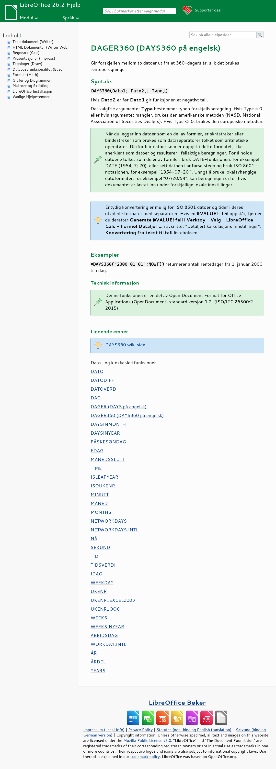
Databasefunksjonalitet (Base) (38, 69)
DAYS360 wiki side (125, 344)
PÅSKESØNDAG (108, 442)
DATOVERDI (104, 389)
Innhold (12, 35)
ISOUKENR (103, 486)
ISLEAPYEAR (104, 477)
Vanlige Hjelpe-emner (31, 96)
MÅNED (99, 503)
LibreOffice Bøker (177, 702)
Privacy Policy (140, 729)
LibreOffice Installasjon (32, 91)
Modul (26, 17)
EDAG (97, 450)
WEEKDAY (102, 582)
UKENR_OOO (105, 609)
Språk (68, 17)
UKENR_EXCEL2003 (113, 600)
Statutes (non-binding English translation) (193, 729)
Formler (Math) (25, 74)
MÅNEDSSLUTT (108, 459)
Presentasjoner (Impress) (33, 58)
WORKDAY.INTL (108, 644)
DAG (96, 398)
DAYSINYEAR (105, 433)
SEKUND (100, 547)
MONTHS (101, 512)
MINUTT (100, 494)
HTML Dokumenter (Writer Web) (40, 47)
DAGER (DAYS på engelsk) (119, 406)
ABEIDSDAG (104, 635)
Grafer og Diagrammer (31, 80)
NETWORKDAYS (109, 521)
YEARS (98, 670)
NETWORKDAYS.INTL (114, 530)
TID (94, 556)
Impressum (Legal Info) (104, 729)
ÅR (94, 653)
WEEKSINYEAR (107, 626)
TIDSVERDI (103, 565)
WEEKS (99, 618)
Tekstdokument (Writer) (32, 41)
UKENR (99, 591)
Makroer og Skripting (30, 85)
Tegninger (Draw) (27, 63)
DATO (97, 371)
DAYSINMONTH (108, 424)
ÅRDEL (98, 662)
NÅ (94, 538)
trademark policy (145, 756)
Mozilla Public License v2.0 (147, 740)
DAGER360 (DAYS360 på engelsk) (127, 415)
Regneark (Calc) (25, 52)
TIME (96, 468)
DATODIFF (102, 380)
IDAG (96, 574)
